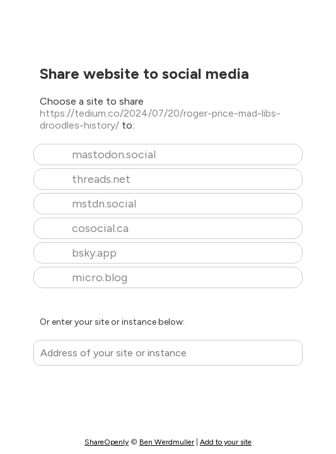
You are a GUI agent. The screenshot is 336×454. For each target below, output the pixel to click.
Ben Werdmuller (166, 442)
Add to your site (226, 442)
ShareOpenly (106, 442)
